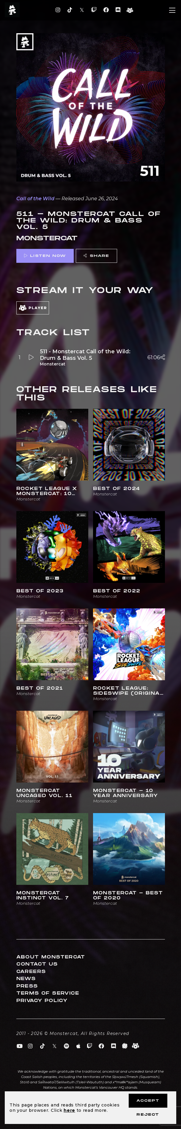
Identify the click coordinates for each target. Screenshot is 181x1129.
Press (27, 986)
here (69, 1110)
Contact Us (37, 964)
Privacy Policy (42, 1000)
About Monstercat (50, 957)
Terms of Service (47, 993)
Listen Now (45, 256)
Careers (31, 971)
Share (96, 256)
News (26, 978)
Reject (147, 1114)
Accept (147, 1100)
